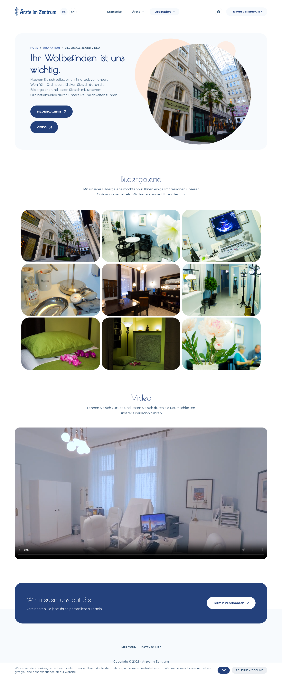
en (73, 11)
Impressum (128, 647)
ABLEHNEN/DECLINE (249, 670)
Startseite (114, 11)
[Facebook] (218, 11)
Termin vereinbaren (246, 11)
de (64, 11)
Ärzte (139, 11)
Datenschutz (151, 647)
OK (223, 670)
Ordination (165, 11)
